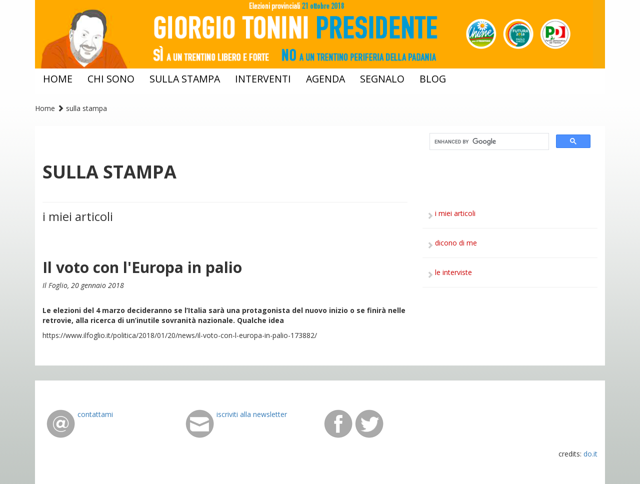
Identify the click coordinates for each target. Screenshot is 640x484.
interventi (263, 79)
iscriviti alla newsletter (251, 414)
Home (45, 108)
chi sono (111, 79)
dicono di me (456, 243)
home (57, 79)
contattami (95, 414)
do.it (591, 453)
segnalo (382, 79)
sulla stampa (185, 79)
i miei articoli (455, 213)
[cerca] (488, 142)
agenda (325, 79)
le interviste (453, 272)
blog (433, 79)
